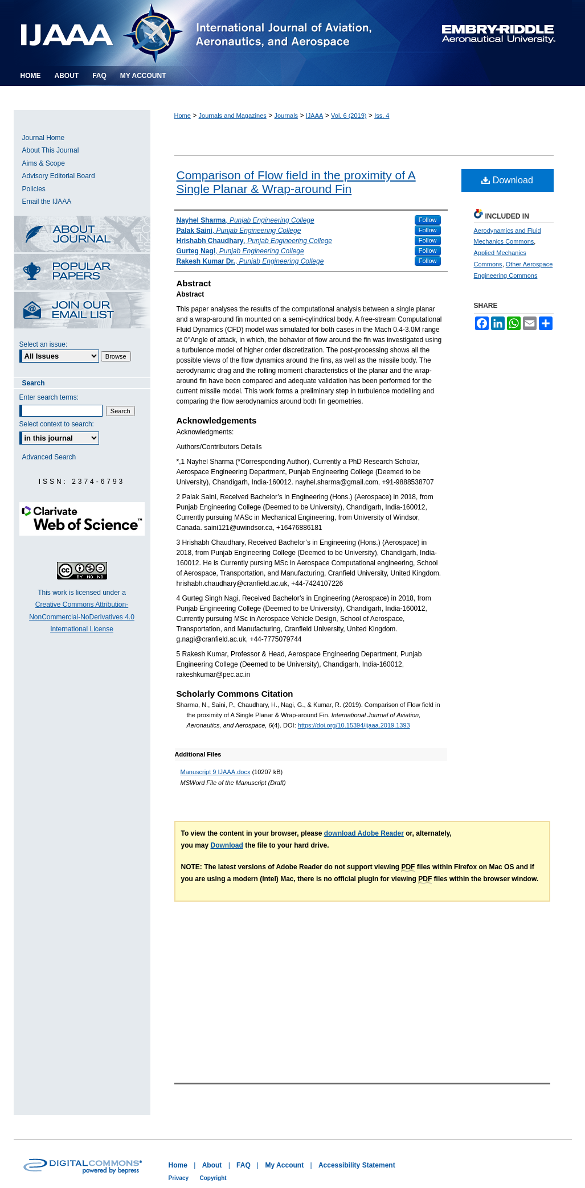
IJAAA (315, 115)
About (212, 1165)
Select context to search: (56, 424)
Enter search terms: (49, 397)
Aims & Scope (43, 163)
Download (507, 180)
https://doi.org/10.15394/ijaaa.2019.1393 (354, 725)
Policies (34, 189)
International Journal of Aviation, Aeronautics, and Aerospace (210, 33)
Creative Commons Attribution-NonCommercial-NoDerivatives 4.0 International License (81, 617)
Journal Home (43, 138)
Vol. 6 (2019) (348, 115)
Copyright (212, 1178)
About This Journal (50, 150)
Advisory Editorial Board (58, 176)
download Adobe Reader (364, 833)
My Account (284, 1165)
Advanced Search (49, 457)
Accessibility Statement (356, 1165)
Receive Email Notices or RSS (82, 311)
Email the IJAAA (47, 201)
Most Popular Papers (82, 273)
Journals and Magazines (233, 115)
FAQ (243, 1165)
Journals (286, 115)
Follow (428, 219)
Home (182, 115)
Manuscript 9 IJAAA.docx (216, 771)
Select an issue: (43, 344)
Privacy (179, 1178)
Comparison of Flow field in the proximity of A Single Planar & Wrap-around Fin (296, 181)
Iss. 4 (381, 115)
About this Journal (82, 235)
